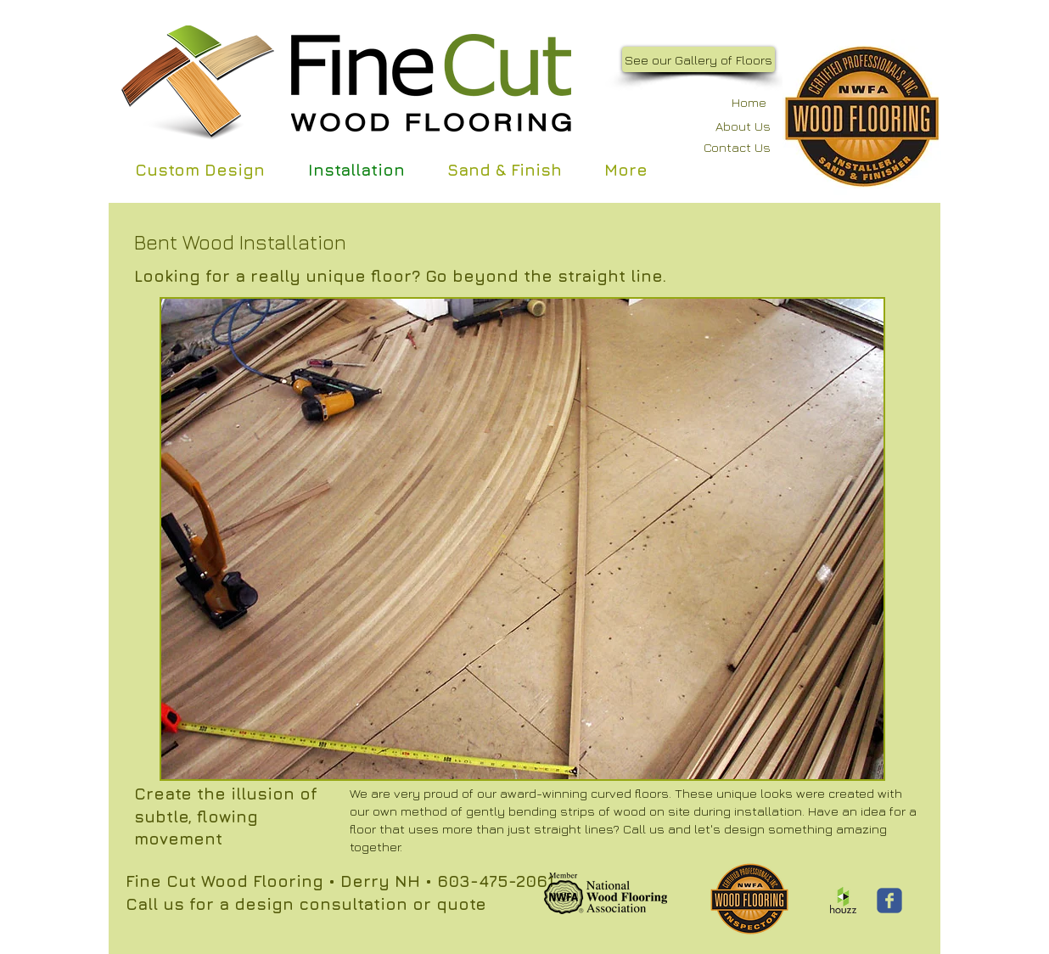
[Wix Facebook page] (889, 900)
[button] (522, 539)
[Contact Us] (726, 147)
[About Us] (728, 126)
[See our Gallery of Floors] (698, 59)
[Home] (738, 102)
